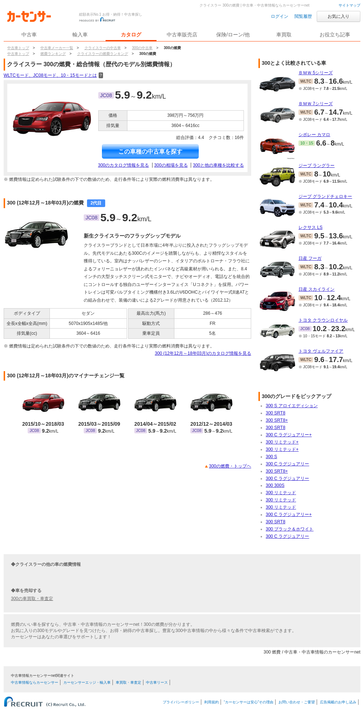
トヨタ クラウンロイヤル (323, 320)
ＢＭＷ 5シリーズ (315, 72)
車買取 (284, 34)
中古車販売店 (182, 34)
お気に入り (338, 16)
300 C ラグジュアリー (287, 463)
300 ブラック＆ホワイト (289, 529)
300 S (271, 456)
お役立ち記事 (335, 34)
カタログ (131, 34)
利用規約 (211, 702)
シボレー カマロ (314, 134)
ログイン (279, 16)
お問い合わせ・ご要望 (296, 702)
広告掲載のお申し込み (338, 702)
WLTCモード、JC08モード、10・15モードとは (53, 75)
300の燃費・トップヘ (230, 466)
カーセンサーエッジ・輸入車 (87, 682)
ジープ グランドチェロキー (325, 196)
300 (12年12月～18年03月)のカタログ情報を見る (203, 353)
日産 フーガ (309, 258)
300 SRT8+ (277, 420)
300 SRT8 (275, 413)
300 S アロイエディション (292, 405)
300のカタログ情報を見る (123, 165)
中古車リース (157, 682)
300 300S (275, 485)
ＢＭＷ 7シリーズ (315, 103)
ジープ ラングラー (316, 165)
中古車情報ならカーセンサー (34, 682)
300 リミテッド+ (282, 442)
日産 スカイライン (316, 289)
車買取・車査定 (128, 682)
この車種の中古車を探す (150, 151)
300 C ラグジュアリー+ (289, 434)
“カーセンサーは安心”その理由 (249, 702)
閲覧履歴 (303, 16)
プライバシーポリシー (181, 702)
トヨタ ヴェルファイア (320, 351)
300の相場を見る (171, 165)
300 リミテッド (281, 492)
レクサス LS (310, 227)
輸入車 (80, 34)
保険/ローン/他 (233, 34)
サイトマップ (349, 5)
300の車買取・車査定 (32, 598)
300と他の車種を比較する (218, 165)
